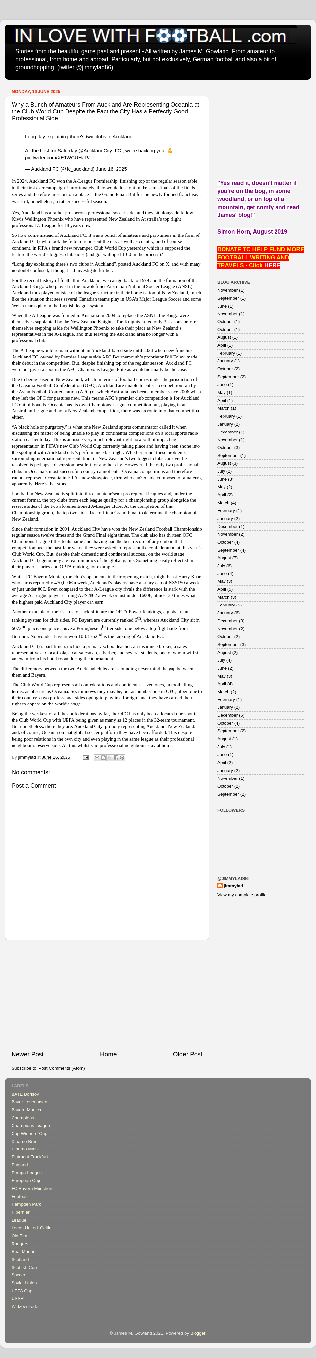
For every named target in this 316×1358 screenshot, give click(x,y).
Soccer (18, 1274)
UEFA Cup (22, 1290)
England (20, 1164)
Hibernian (21, 1212)
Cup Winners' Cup (29, 1133)
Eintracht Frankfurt (30, 1156)
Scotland (20, 1259)
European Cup (26, 1180)
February (226, 353)
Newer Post (28, 1054)
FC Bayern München (32, 1188)
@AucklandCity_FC (100, 150)
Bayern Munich (26, 1109)
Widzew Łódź (25, 1306)
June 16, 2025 (111, 169)
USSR (18, 1298)
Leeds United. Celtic (31, 1227)
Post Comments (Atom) (62, 1068)
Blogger (197, 1333)
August (224, 337)
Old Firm (20, 1235)
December (227, 432)
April (221, 345)
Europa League (27, 1172)
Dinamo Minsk (26, 1149)
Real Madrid (24, 1251)
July (221, 471)
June (222, 306)
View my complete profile (242, 894)
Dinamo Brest (25, 1141)
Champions (23, 1117)
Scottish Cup (24, 1267)
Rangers (20, 1243)
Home (108, 1054)
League (19, 1220)
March (223, 408)
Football (19, 1196)
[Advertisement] (107, 995)
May (221, 392)
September (228, 298)
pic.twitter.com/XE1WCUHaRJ (58, 157)
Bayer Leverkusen (29, 1101)
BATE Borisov (25, 1094)
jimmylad (233, 885)
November (227, 290)
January (225, 360)
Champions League (31, 1125)
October (225, 321)
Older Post (187, 1054)
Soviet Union (24, 1282)
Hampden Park (26, 1204)
